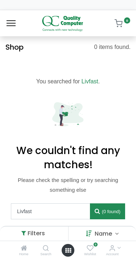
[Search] (45, 248)
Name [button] (104, 233)
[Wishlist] (90, 248)
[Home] (24, 248)
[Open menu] (68, 250)
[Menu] (11, 23)
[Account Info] (112, 248)
